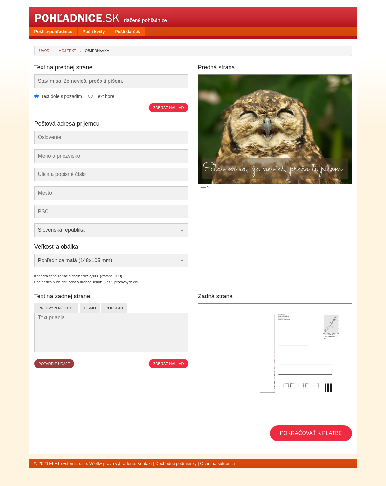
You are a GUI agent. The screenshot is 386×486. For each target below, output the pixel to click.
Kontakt (144, 463)
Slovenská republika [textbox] (61, 230)
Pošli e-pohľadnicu (53, 31)
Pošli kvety (94, 31)
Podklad (114, 308)
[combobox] (111, 230)
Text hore (104, 96)
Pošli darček (127, 31)
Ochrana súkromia (217, 463)
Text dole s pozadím (61, 96)
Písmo (90, 308)
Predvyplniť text (56, 308)
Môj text (67, 51)
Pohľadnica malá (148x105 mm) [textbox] (75, 260)
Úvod (44, 51)
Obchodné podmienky (175, 463)
